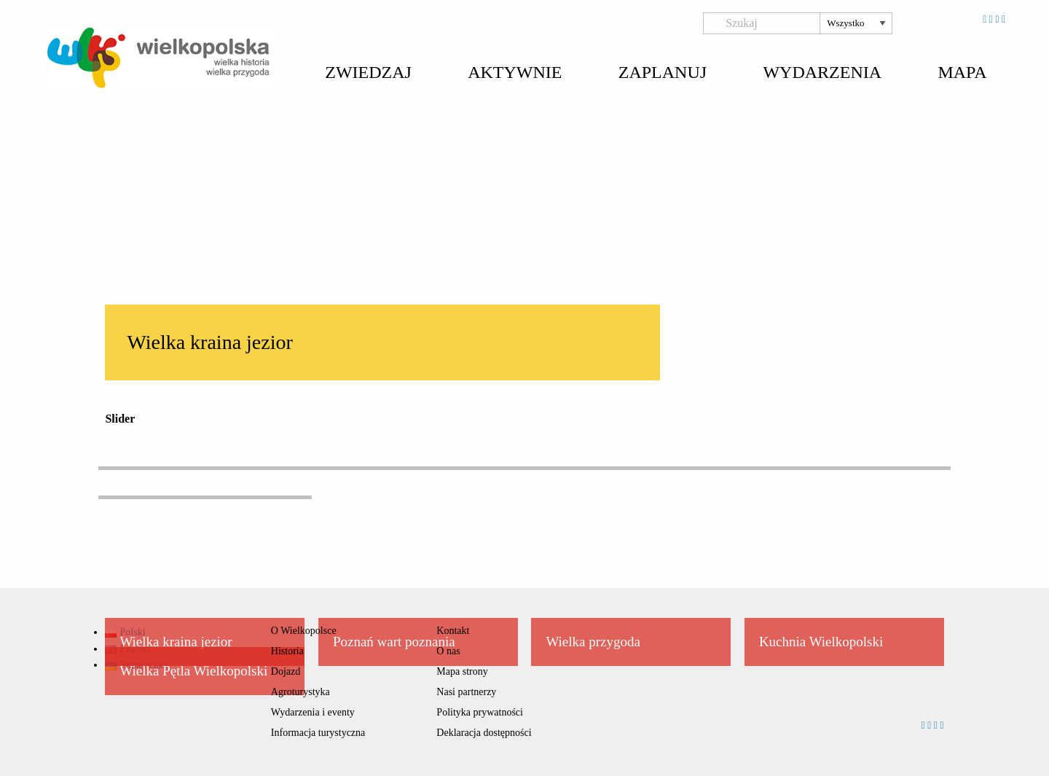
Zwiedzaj (368, 72)
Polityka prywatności (479, 712)
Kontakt (452, 630)
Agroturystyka (300, 691)
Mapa (962, 72)
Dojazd (285, 671)
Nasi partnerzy (466, 691)
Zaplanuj (662, 72)
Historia (287, 651)
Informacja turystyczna (318, 732)
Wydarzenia (822, 72)
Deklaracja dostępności (483, 732)
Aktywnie (515, 72)
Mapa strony (461, 671)
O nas (448, 651)
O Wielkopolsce (304, 630)
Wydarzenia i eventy (313, 712)
